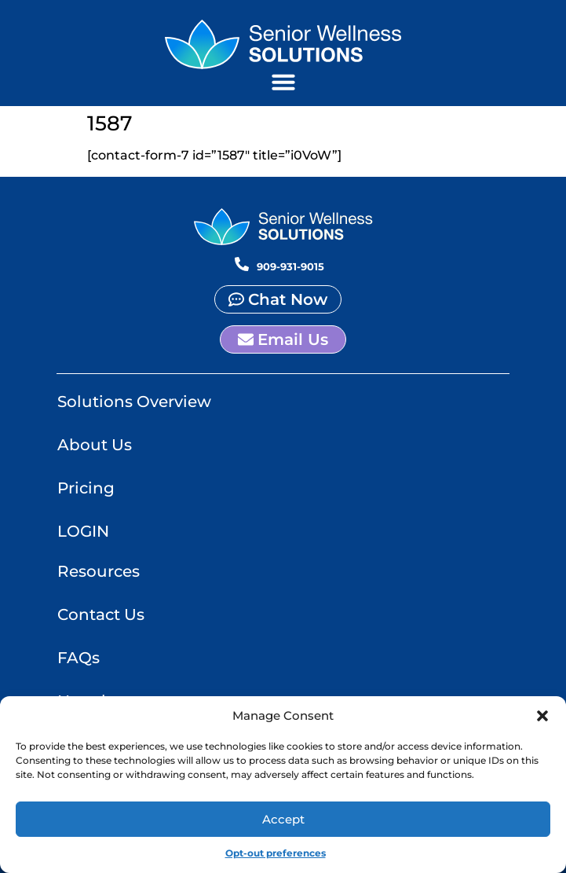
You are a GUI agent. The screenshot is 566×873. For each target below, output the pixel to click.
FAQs (78, 658)
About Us (94, 445)
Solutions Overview (134, 401)
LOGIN (83, 531)
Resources (98, 571)
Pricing (86, 488)
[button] (542, 716)
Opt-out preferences (275, 854)
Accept (283, 819)
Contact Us (100, 614)
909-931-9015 (290, 266)
